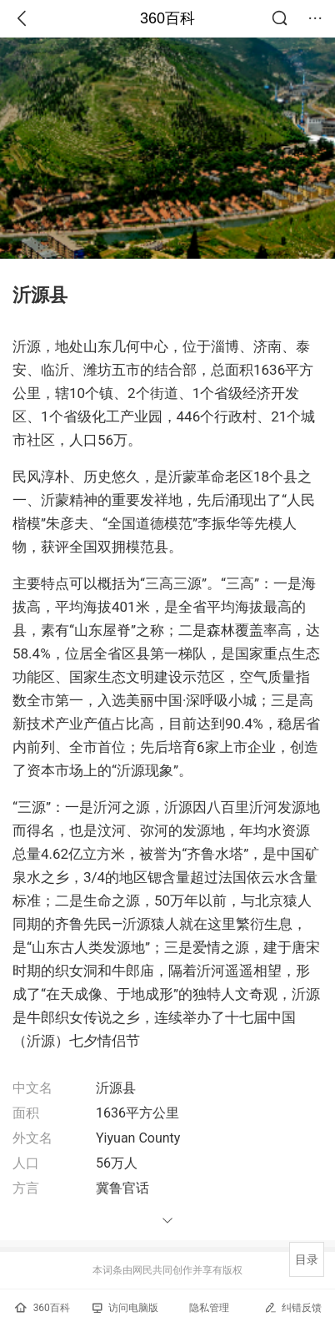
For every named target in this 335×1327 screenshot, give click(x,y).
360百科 (167, 18)
